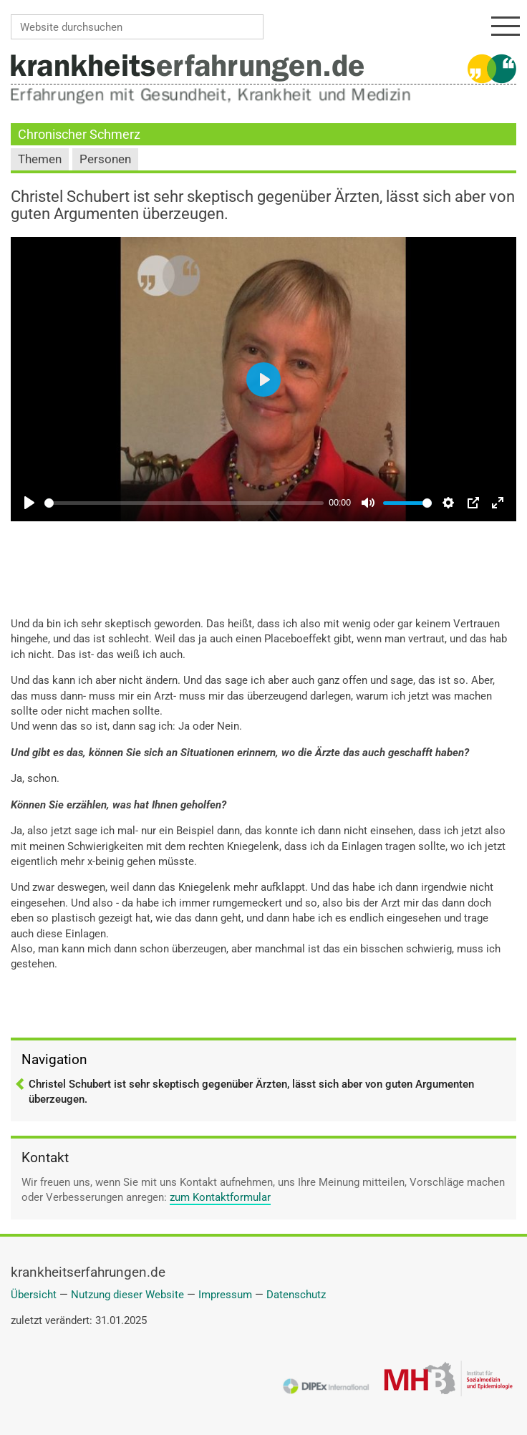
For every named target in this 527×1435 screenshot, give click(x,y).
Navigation (54, 1059)
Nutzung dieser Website (127, 1294)
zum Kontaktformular (220, 1197)
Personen (105, 159)
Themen (40, 159)
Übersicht (34, 1294)
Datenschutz (296, 1294)
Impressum (225, 1294)
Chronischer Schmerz (79, 134)
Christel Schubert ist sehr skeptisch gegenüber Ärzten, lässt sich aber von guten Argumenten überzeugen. (251, 1092)
